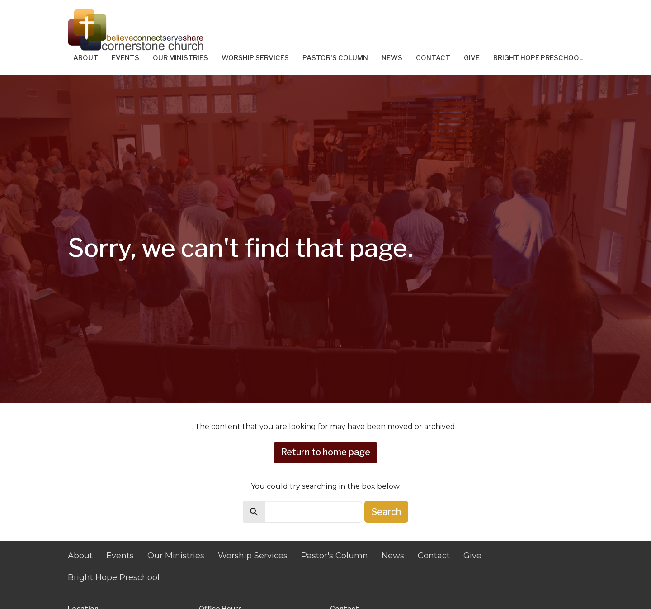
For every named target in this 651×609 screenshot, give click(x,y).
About (85, 58)
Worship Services (255, 58)
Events (125, 58)
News (392, 58)
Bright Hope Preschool (538, 58)
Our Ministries (180, 58)
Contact (433, 58)
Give (472, 58)
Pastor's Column (335, 58)
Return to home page (325, 452)
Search (386, 511)
